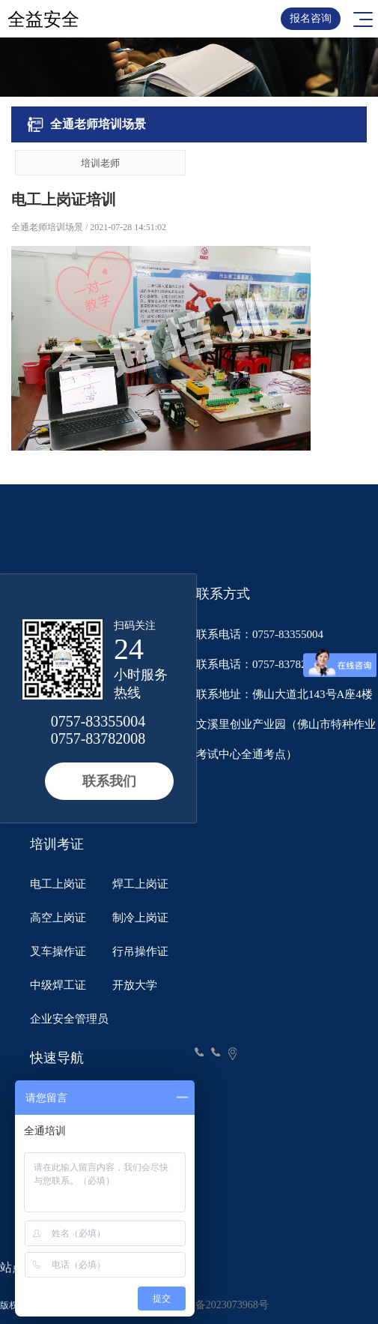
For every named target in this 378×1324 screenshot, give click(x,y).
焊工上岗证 (140, 884)
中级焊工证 (58, 985)
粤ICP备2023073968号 (218, 1305)
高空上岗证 (58, 918)
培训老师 (100, 163)
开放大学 (134, 985)
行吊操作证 (140, 951)
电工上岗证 (58, 884)
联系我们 (109, 781)
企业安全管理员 (69, 1019)
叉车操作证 (58, 951)
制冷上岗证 (140, 918)
